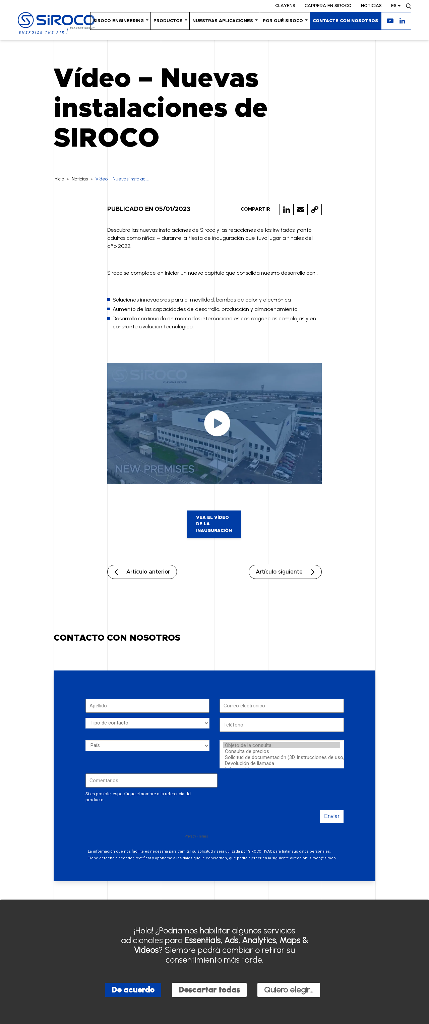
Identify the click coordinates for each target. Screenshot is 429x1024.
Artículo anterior (148, 572)
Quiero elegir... (288, 989)
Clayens (285, 6)
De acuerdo (133, 989)
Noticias (371, 6)
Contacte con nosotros (345, 21)
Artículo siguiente (279, 572)
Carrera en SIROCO (328, 6)
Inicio (59, 179)
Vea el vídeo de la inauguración (214, 524)
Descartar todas (209, 989)
